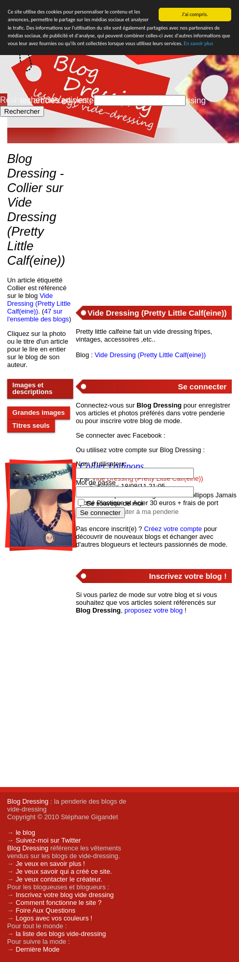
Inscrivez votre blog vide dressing (65, 895)
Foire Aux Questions (45, 910)
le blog (25, 832)
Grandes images (38, 412)
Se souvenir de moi (114, 503)
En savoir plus (198, 43)
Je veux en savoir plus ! (50, 864)
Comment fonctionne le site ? (59, 902)
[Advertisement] (153, 218)
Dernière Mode (38, 949)
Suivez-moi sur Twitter (48, 840)
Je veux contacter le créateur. (59, 879)
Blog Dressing (28, 801)
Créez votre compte (173, 529)
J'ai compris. (195, 14)
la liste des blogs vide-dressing (61, 934)
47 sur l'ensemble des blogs (38, 315)
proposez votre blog (153, 610)
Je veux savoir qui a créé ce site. (64, 871)
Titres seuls (31, 425)
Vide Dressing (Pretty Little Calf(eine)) (39, 303)
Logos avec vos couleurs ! (54, 918)
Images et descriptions (32, 388)
